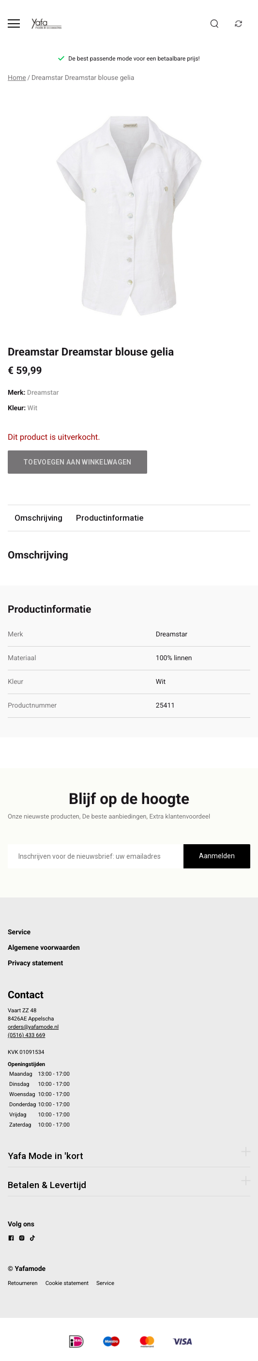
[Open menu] (14, 23)
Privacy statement (35, 963)
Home (17, 78)
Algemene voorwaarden (44, 948)
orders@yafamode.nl (33, 1026)
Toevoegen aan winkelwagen (77, 462)
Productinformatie (109, 518)
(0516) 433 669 (26, 1035)
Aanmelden (217, 856)
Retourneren (23, 1283)
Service (19, 932)
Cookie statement (67, 1283)
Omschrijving (38, 518)
